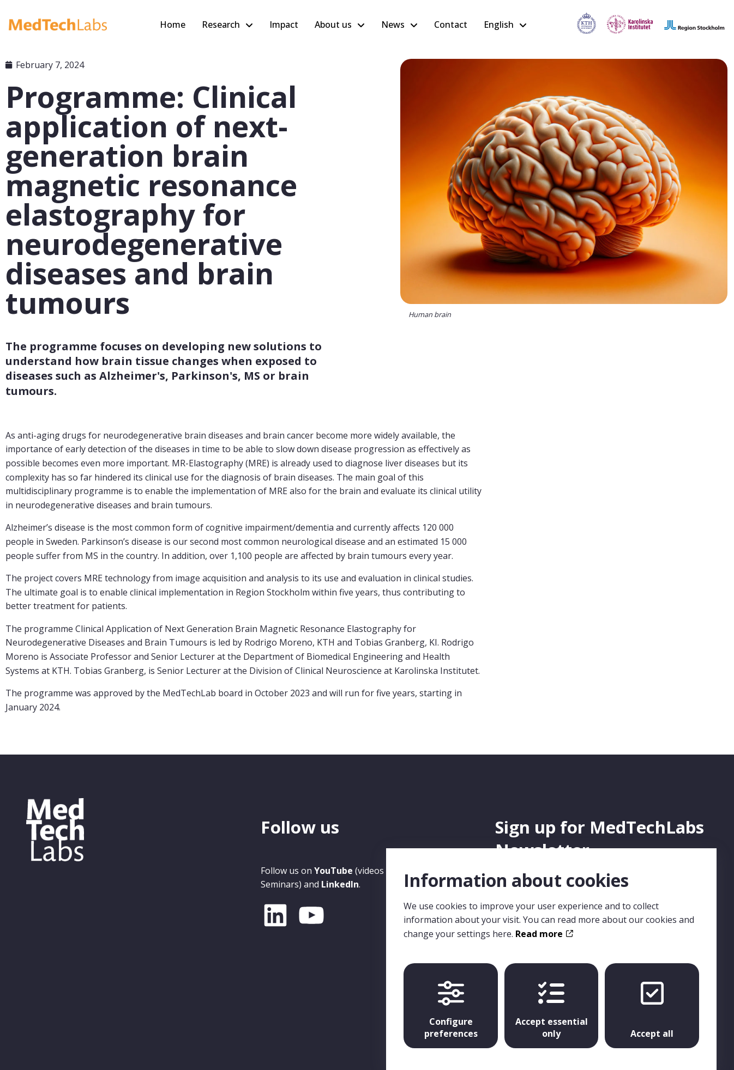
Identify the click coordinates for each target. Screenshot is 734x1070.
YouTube (333, 871)
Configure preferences (451, 999)
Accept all (651, 999)
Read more (544, 923)
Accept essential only (551, 999)
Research (221, 25)
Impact (283, 25)
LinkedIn (340, 884)
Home (172, 25)
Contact (450, 25)
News (393, 25)
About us (333, 25)
